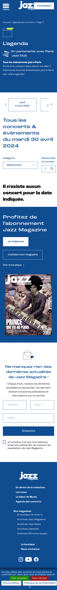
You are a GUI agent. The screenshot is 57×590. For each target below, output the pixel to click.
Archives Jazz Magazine (31, 519)
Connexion (44, 5)
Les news (21, 492)
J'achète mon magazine (23, 254)
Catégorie (9, 158)
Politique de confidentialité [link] (39, 583)
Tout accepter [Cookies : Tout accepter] (19, 578)
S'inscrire (28, 431)
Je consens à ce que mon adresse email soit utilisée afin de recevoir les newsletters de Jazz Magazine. (27, 445)
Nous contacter (30, 549)
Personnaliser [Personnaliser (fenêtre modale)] (11, 583)
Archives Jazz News (29, 524)
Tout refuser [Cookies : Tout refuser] (39, 578)
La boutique (28, 544)
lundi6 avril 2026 (22, 104)
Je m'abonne (16, 241)
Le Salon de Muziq (26, 497)
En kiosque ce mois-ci (30, 515)
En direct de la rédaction (30, 487)
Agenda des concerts (23, 22)
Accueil (6, 22)
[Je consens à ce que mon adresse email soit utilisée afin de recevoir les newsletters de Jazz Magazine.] (4, 441)
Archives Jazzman (28, 529)
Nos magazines (22, 511)
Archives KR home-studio (32, 533)
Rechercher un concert (48, 160)
